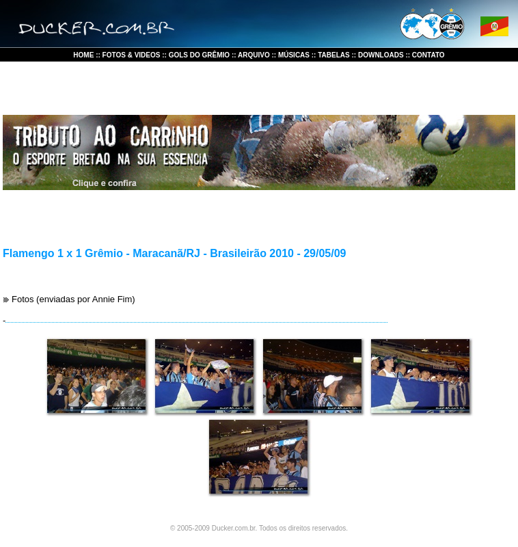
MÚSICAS (293, 55)
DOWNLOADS (381, 55)
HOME (84, 55)
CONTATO (428, 55)
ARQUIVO (253, 55)
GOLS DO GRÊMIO (199, 55)
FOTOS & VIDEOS (132, 55)
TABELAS (333, 55)
